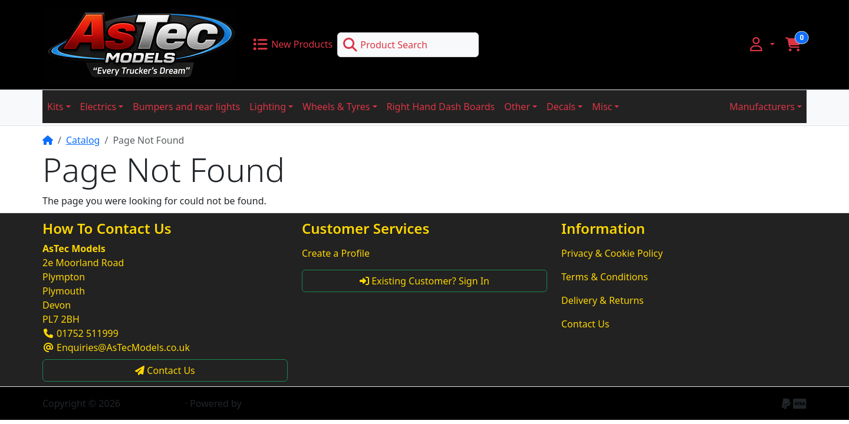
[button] (761, 44)
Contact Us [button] (165, 370)
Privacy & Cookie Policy (612, 253)
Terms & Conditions (604, 276)
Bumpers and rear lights (186, 106)
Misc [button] (602, 106)
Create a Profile (336, 253)
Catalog (83, 140)
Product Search (385, 44)
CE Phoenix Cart (279, 403)
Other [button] (517, 106)
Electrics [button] (98, 106)
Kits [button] (55, 106)
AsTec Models (152, 403)
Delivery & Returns (602, 300)
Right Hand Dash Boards (441, 106)
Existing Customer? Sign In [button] (424, 280)
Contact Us (585, 323)
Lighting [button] (267, 106)
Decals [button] (561, 106)
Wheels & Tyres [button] (336, 106)
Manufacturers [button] (762, 106)
